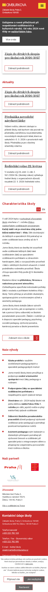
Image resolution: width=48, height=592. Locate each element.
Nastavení (24, 587)
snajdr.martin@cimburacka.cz (15, 550)
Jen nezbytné (34, 579)
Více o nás (11, 39)
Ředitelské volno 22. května (23, 166)
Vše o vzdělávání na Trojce (13, 506)
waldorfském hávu (21, 31)
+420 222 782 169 (10, 533)
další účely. (29, 564)
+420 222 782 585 (10, 541)
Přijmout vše (13, 579)
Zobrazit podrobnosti (18, 68)
